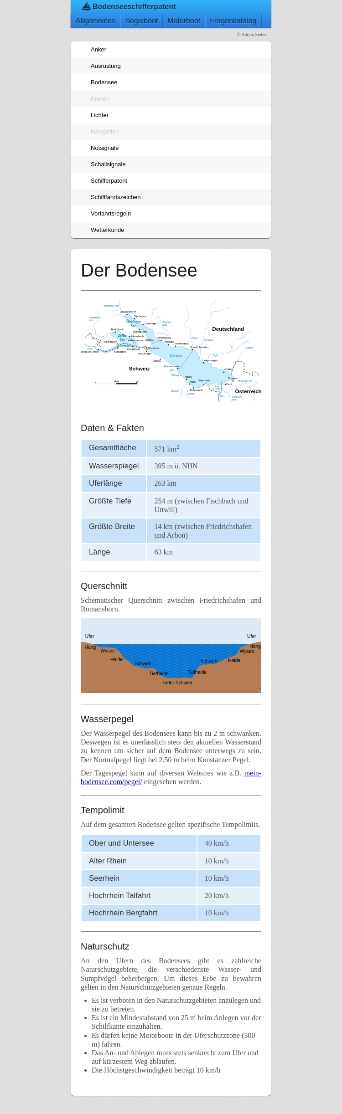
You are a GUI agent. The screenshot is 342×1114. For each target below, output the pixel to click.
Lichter (100, 115)
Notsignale (105, 147)
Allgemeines (95, 21)
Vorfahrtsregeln (111, 213)
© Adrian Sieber (252, 34)
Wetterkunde (107, 229)
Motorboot (183, 21)
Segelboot (141, 21)
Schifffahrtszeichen (115, 197)
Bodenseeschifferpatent (134, 6)
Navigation (105, 131)
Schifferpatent (109, 180)
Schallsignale (108, 164)
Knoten (100, 98)
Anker (98, 49)
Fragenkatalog (233, 21)
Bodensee (104, 82)
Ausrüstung (106, 65)
